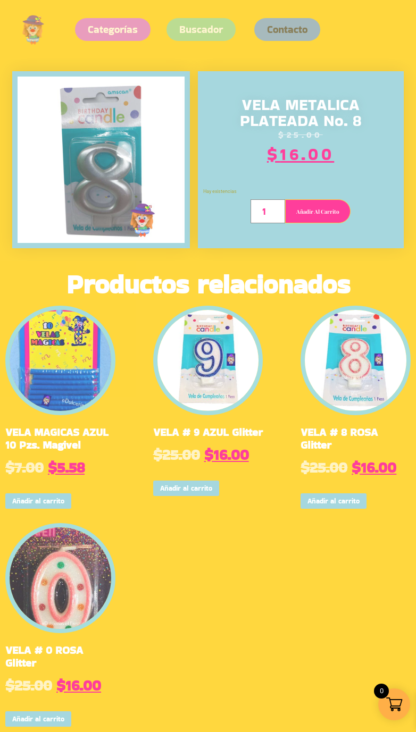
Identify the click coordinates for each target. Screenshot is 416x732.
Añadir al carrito (317, 211)
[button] (287, 29)
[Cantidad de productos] (268, 211)
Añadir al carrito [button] (38, 501)
